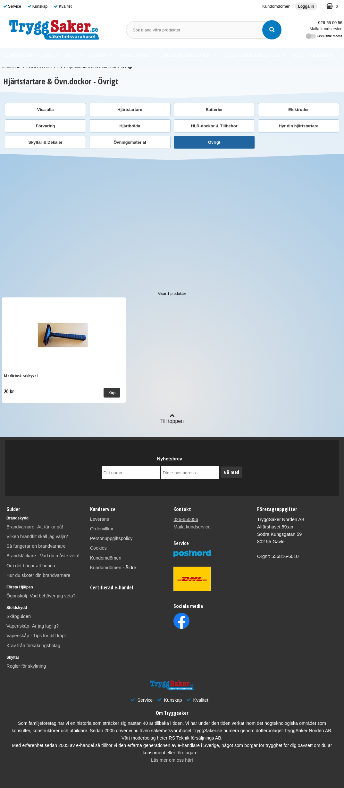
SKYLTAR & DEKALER (189, 55)
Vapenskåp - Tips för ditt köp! (36, 635)
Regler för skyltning (26, 666)
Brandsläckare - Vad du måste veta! (43, 555)
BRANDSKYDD (137, 55)
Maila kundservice (326, 28)
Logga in (306, 6)
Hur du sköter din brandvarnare (38, 575)
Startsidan (11, 66)
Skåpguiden (18, 616)
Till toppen (172, 418)
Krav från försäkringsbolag (33, 645)
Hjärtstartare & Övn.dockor (91, 66)
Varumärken (321, 55)
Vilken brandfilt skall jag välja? (37, 536)
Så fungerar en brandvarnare (36, 546)
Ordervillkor (102, 528)
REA (296, 55)
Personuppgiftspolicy (111, 538)
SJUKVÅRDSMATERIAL (31, 55)
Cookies (98, 548)
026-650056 (185, 519)
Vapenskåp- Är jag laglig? (32, 626)
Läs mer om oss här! (172, 760)
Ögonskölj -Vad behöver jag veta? (41, 595)
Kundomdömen (276, 6)
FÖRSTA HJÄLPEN (89, 55)
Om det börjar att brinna (30, 565)
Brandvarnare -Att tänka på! (34, 526)
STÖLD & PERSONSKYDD (254, 55)
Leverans (99, 519)
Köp (74, 393)
